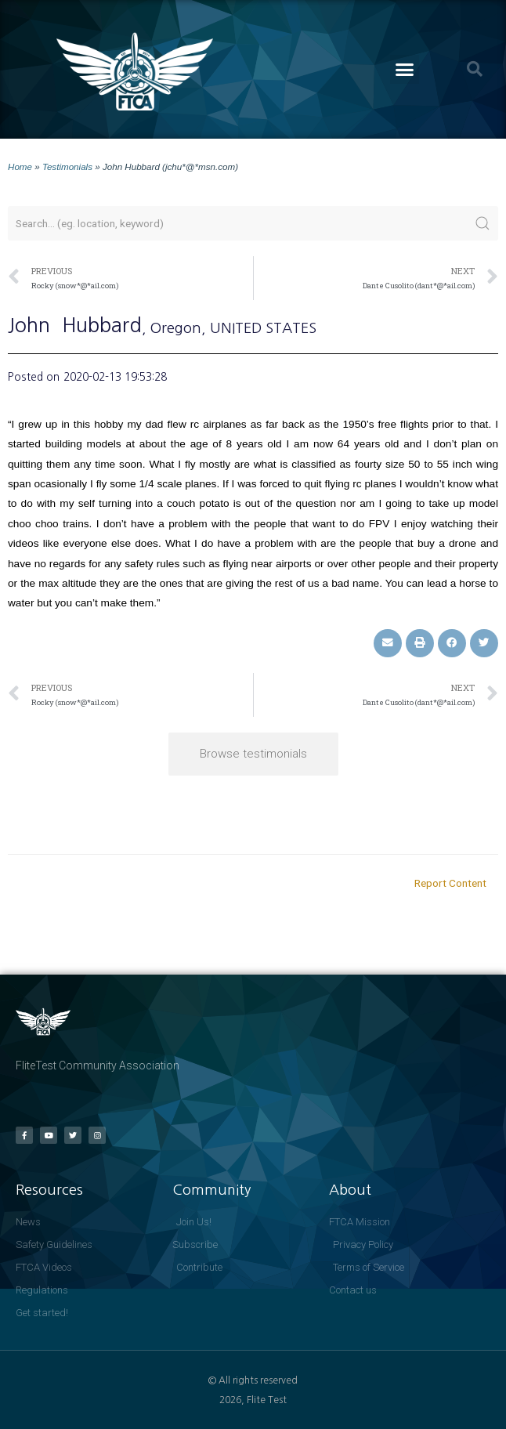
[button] (405, 70)
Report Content (450, 883)
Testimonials (67, 166)
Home (20, 166)
